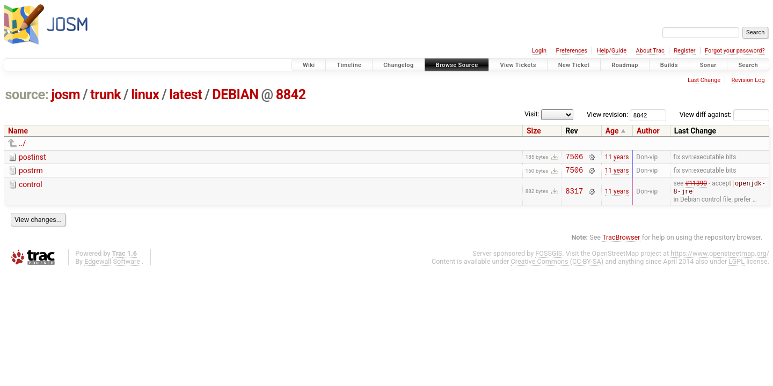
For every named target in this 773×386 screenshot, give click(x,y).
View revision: (607, 114)
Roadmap (624, 65)
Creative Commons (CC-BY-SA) (557, 266)
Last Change (704, 80)
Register (684, 50)
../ (22, 143)
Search (748, 65)
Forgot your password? (735, 50)
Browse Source (457, 65)
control (30, 187)
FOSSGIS (548, 258)
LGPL (736, 266)
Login (539, 50)
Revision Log (747, 80)
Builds (669, 65)
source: (27, 94)
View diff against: (724, 114)
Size (534, 131)
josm (65, 94)
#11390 (696, 187)
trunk (105, 94)
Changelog (398, 65)
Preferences (571, 50)
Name (18, 131)
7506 (574, 158)
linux (145, 94)
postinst (32, 157)
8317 (574, 195)
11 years (617, 157)
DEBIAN (235, 94)
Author (648, 131)
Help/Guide (611, 50)
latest (185, 94)
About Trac (650, 50)
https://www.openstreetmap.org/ (719, 258)
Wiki (309, 65)
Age (612, 131)
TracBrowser (621, 241)
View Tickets (518, 65)
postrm (31, 172)
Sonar (708, 65)
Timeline (349, 65)
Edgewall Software (112, 266)
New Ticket (574, 65)
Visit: (531, 114)
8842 (291, 94)
